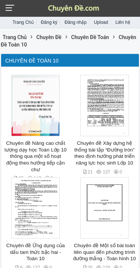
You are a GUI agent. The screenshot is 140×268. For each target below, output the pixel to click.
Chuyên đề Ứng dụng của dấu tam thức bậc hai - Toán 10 (35, 252)
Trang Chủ (23, 22)
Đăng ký (49, 22)
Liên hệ (122, 22)
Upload (101, 22)
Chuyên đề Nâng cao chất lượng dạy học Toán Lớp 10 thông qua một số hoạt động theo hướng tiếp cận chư (35, 156)
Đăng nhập (76, 22)
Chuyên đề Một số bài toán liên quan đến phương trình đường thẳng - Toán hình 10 (104, 252)
